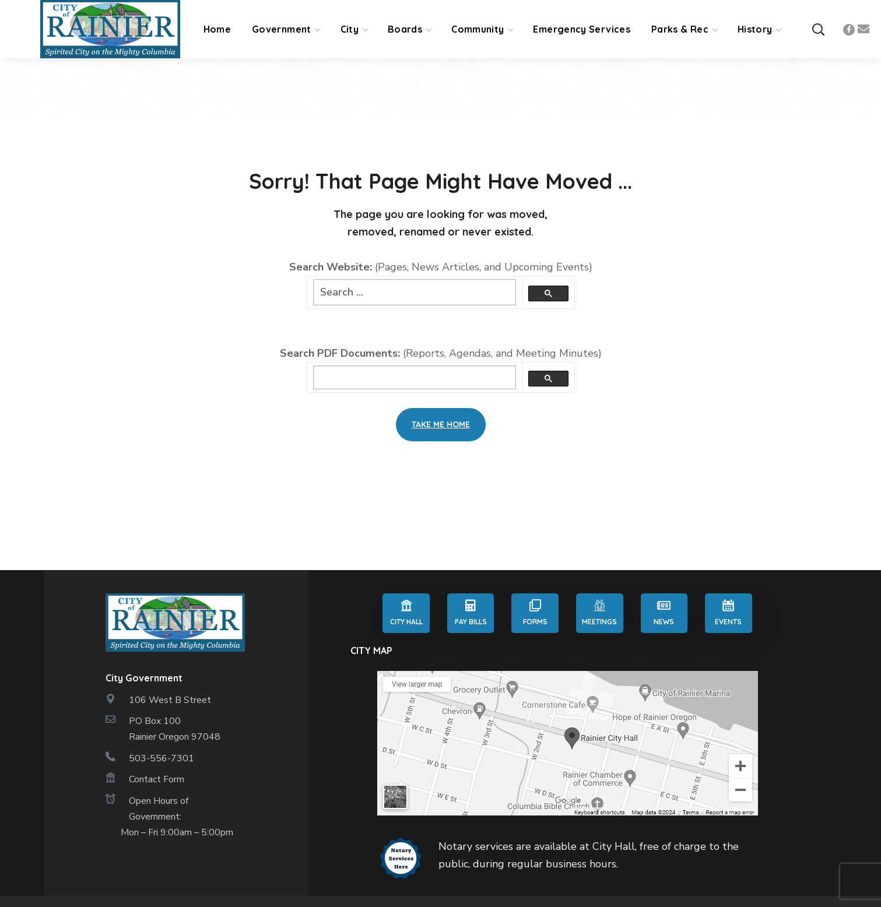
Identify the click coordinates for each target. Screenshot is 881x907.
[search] (414, 377)
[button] (818, 29)
